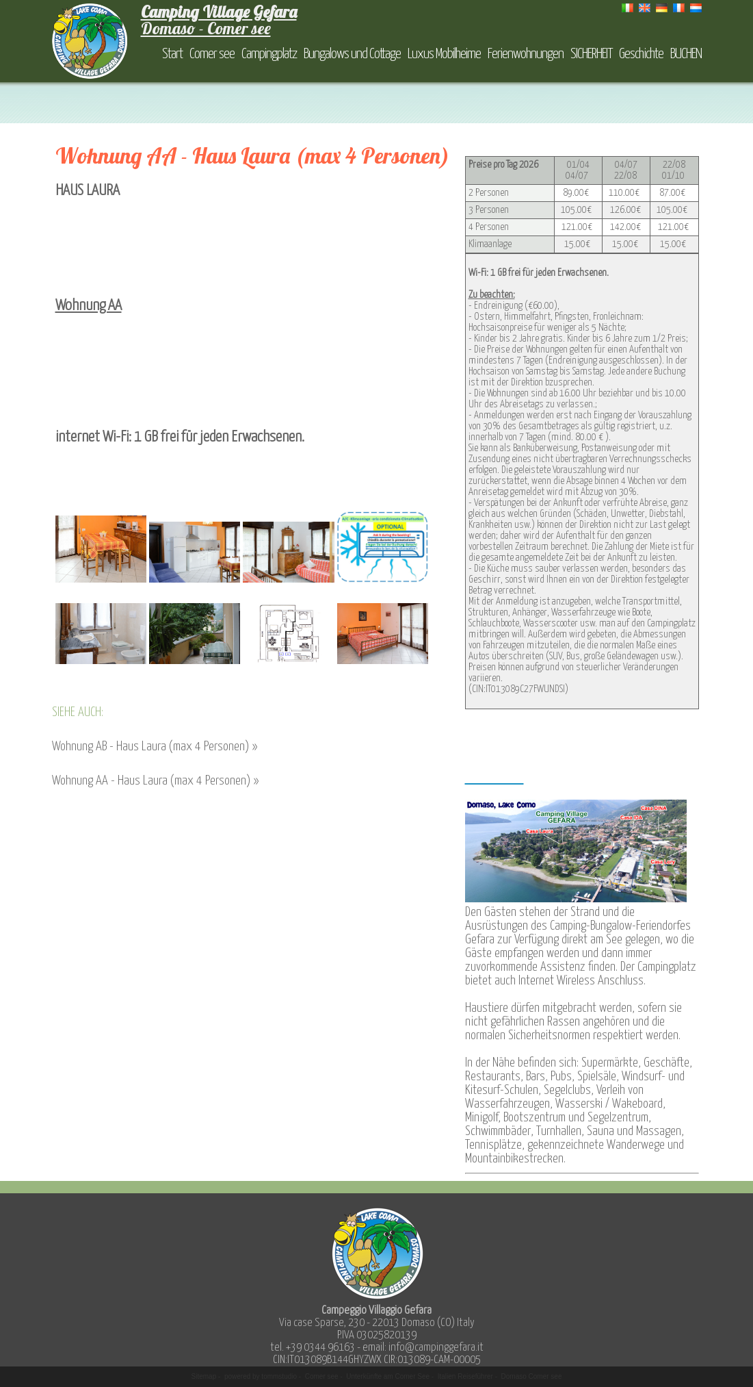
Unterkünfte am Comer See (388, 1376)
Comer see (212, 54)
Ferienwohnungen (526, 54)
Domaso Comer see (531, 1376)
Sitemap (204, 1376)
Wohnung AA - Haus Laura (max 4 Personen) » (155, 780)
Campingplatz (269, 54)
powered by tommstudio (260, 1376)
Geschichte (641, 54)
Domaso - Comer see (219, 19)
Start (172, 54)
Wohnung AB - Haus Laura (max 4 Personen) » (154, 746)
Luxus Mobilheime (444, 54)
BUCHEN (686, 54)
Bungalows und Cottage (352, 54)
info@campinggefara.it (436, 1347)
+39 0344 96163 (320, 1347)
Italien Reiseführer (465, 1376)
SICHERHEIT (591, 54)
